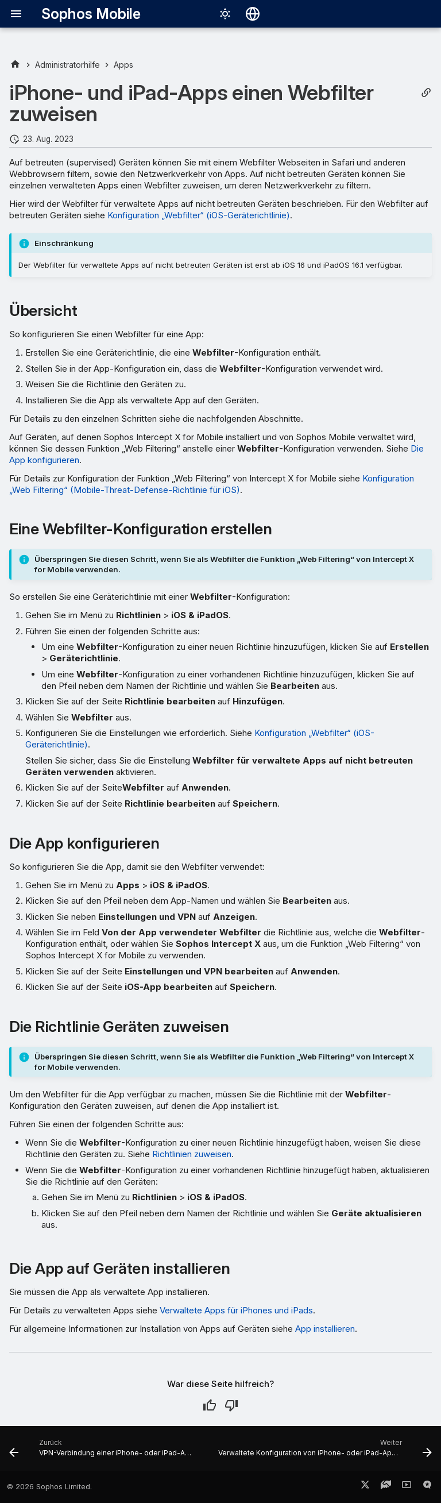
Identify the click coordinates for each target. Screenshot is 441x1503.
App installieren (325, 1328)
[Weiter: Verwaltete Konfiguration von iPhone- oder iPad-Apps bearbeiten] (324, 1452)
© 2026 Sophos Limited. (49, 1486)
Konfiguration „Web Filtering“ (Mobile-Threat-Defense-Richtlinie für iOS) (211, 484)
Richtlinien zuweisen (191, 1154)
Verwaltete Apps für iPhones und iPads (236, 1310)
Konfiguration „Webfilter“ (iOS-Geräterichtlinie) (198, 215)
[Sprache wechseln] (252, 13)
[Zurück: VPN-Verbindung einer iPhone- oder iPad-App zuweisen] (103, 1452)
